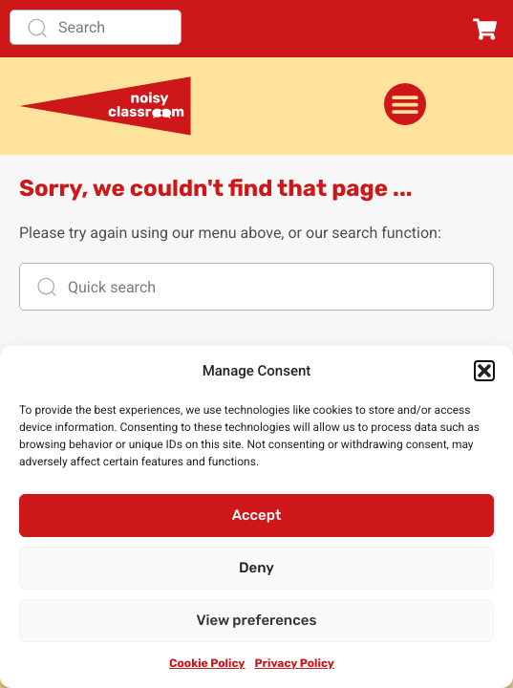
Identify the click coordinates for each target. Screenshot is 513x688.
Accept (257, 515)
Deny (256, 567)
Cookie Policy (207, 663)
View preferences (257, 620)
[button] (484, 370)
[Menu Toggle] (405, 104)
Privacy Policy (293, 663)
